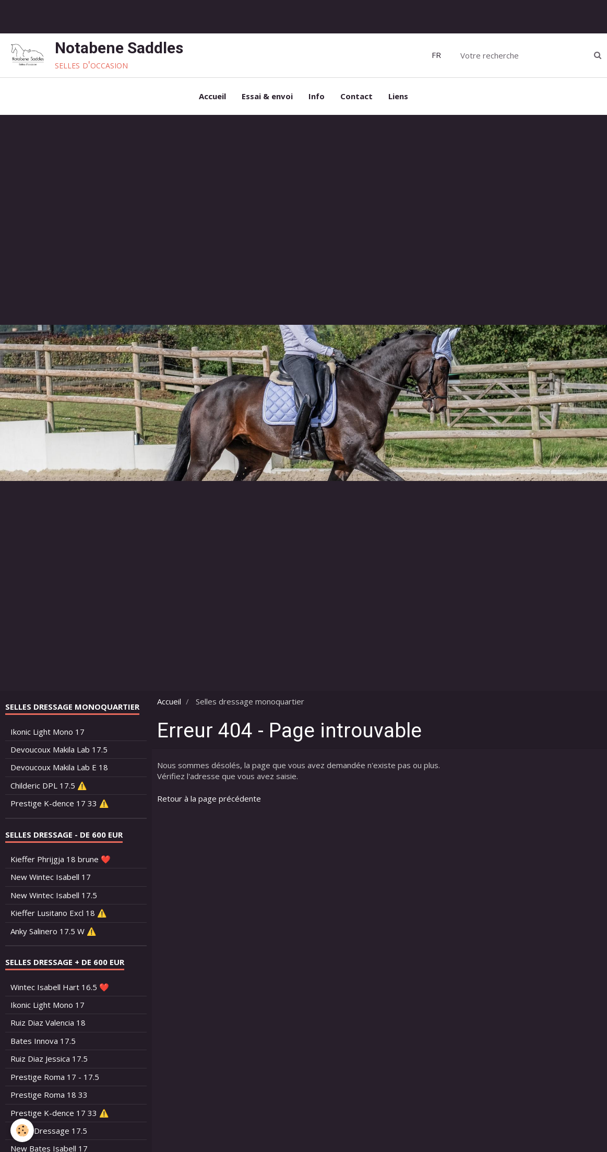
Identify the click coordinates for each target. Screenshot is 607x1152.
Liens (398, 96)
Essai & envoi (267, 96)
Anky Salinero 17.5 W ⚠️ (53, 931)
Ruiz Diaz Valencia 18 (48, 1022)
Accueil (212, 96)
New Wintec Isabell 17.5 (53, 895)
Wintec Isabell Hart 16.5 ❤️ (59, 987)
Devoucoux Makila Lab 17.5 (59, 749)
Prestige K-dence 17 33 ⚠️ (59, 803)
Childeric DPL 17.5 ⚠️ (48, 785)
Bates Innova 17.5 (43, 1041)
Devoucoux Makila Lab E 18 (59, 767)
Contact (356, 96)
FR (436, 55)
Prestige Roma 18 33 (49, 1094)
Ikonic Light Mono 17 (47, 731)
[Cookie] (22, 1130)
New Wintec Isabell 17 (50, 877)
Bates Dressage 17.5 (48, 1130)
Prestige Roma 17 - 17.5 (54, 1077)
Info (316, 96)
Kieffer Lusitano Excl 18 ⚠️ (58, 913)
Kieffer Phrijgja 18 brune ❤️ (60, 859)
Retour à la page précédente (209, 798)
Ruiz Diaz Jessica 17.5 (49, 1058)
